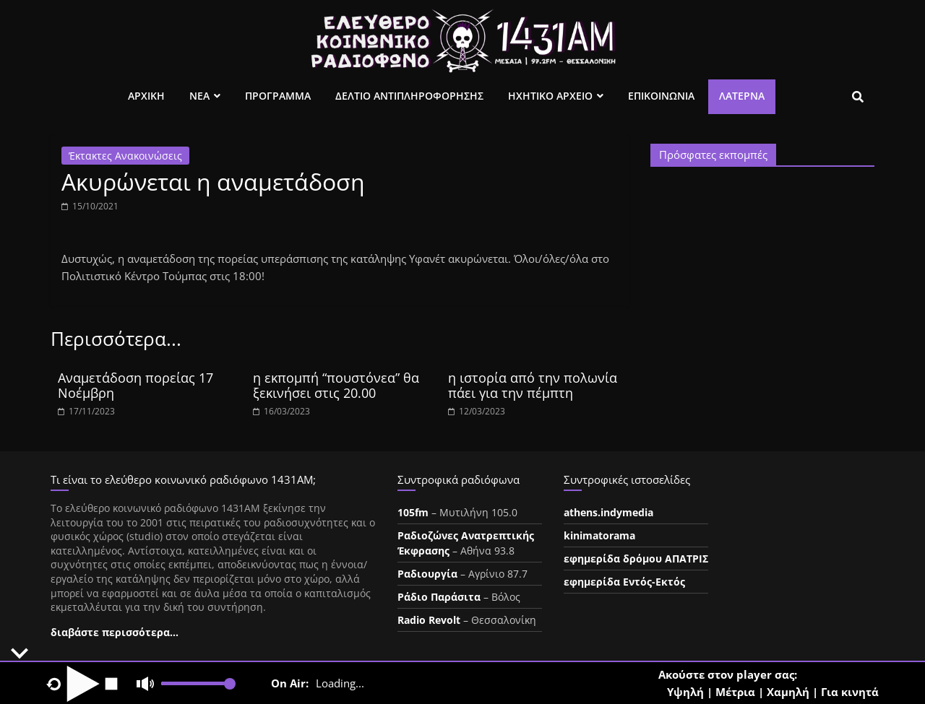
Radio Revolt (428, 620)
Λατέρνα (742, 96)
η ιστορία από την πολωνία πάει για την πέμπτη (532, 385)
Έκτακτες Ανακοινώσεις (125, 155)
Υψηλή (685, 692)
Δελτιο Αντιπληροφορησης (409, 96)
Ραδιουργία (427, 574)
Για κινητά (850, 692)
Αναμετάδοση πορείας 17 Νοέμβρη (135, 385)
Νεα (199, 96)
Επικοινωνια (661, 96)
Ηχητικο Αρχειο (550, 96)
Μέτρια (735, 692)
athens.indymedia (608, 512)
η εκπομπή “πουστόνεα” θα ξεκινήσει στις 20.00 (336, 385)
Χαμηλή (788, 692)
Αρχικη (146, 96)
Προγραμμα (278, 96)
